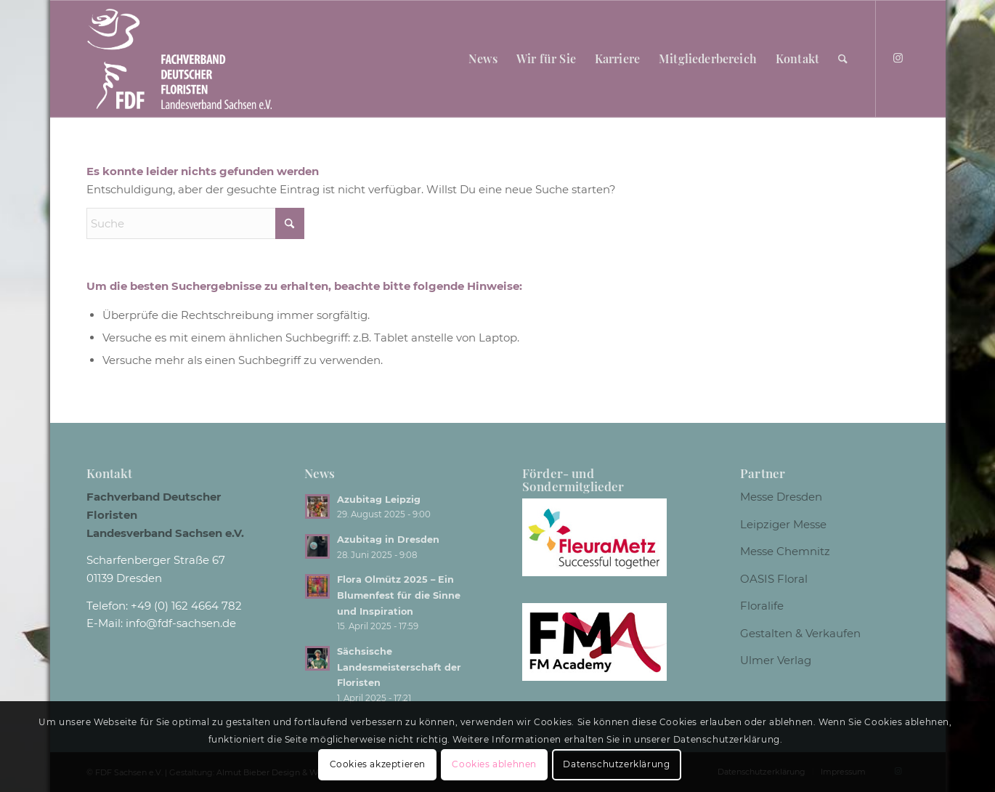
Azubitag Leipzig (379, 499)
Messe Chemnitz (785, 551)
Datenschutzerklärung (616, 764)
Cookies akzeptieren (378, 764)
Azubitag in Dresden (388, 539)
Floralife (762, 606)
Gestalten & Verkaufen (800, 633)
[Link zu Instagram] (898, 58)
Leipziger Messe (783, 524)
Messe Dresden (781, 497)
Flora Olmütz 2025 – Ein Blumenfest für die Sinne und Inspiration (398, 595)
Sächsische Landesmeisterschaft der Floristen (399, 667)
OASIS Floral (774, 579)
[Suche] (843, 59)
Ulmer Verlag (775, 660)
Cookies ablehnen (494, 764)
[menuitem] (483, 59)
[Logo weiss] (179, 59)
